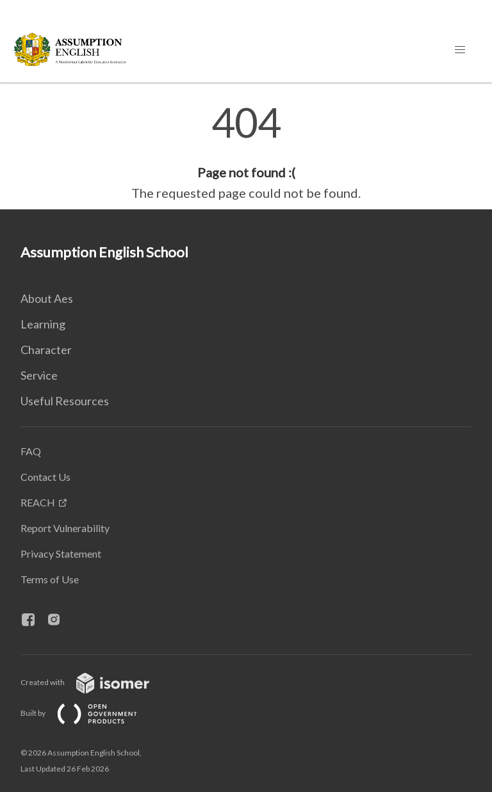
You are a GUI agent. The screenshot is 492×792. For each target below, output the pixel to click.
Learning (42, 324)
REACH (37, 502)
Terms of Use (49, 579)
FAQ (30, 451)
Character (46, 350)
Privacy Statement (60, 553)
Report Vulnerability (65, 528)
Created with (95, 682)
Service (39, 375)
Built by (89, 713)
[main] (246, 152)
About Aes (46, 298)
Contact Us (45, 477)
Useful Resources (64, 401)
